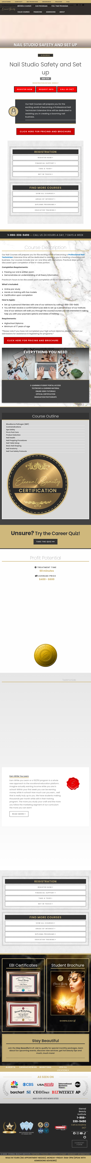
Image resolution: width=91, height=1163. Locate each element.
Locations (6, 2)
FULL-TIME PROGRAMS (60, 6)
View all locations (63, 1069)
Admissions (50, 12)
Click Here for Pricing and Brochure (45, 131)
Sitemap (62, 1154)
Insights (54, 1154)
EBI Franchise (32, 2)
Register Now (24, 89)
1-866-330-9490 (79, 1119)
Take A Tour (45, 169)
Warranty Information (78, 1154)
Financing (38, 12)
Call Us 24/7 (67, 89)
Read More (19, 814)
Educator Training (45, 210)
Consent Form (79, 1144)
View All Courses (45, 193)
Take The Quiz (45, 541)
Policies (58, 2)
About (62, 12)
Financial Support (45, 163)
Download (68, 1020)
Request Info (46, 89)
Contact (18, 2)
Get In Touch (45, 174)
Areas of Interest (45, 199)
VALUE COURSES (23, 12)
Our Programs (41, 6)
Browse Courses (24, 6)
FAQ (67, 2)
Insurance (46, 2)
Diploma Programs (45, 205)
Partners (36, 1154)
